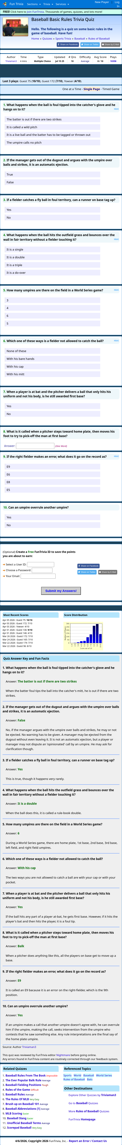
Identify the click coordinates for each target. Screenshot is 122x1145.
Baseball (88, 1075)
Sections (32, 4)
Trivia (47, 4)
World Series (104, 1075)
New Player (102, 2)
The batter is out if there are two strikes (34, 119)
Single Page (92, 89)
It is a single (15, 249)
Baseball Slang (16, 1118)
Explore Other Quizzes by (92, 1095)
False (10, 182)
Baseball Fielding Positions (23, 1085)
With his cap (15, 366)
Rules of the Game (18, 1089)
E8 (8, 482)
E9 (8, 466)
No (9, 217)
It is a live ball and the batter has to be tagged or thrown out (49, 134)
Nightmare (63, 1055)
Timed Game (110, 89)
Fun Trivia (13, 4)
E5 (8, 489)
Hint (116, 108)
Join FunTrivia (35, 12)
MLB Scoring (14, 1113)
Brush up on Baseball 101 (22, 1103)
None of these (16, 351)
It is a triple (14, 265)
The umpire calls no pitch (24, 142)
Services (61, 4)
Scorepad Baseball (19, 1127)
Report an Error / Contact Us (88, 1140)
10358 (113, 60)
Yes (9, 209)
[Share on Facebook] (70, 44)
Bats (90, 1079)
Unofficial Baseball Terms (24, 1123)
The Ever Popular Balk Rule (23, 1080)
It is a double (16, 257)
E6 (8, 474)
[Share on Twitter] (92, 44)
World (77, 1075)
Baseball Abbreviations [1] (23, 1108)
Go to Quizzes (83, 1103)
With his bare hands (20, 358)
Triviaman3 (11, 60)
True (10, 174)
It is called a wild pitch (22, 127)
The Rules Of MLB (17, 1099)
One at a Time (71, 89)
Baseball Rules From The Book (26, 1075)
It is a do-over (16, 272)
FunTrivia (82, 1119)
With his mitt (15, 374)
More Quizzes (89, 1111)
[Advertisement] (61, 70)
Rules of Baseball (74, 1079)
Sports (67, 1075)
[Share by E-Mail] (111, 44)
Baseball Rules (15, 1094)
